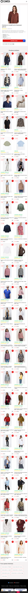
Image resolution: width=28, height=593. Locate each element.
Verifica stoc (18, 41)
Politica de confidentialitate (14, 586)
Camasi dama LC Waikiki (6, 566)
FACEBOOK (10, 582)
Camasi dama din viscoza (17, 566)
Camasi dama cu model (6, 570)
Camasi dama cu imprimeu (17, 570)
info (12, 71)
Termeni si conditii (4, 586)
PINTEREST (16, 582)
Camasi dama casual (6, 573)
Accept (18, 592)
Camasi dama (4, 576)
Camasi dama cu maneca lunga (17, 573)
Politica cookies (23, 586)
